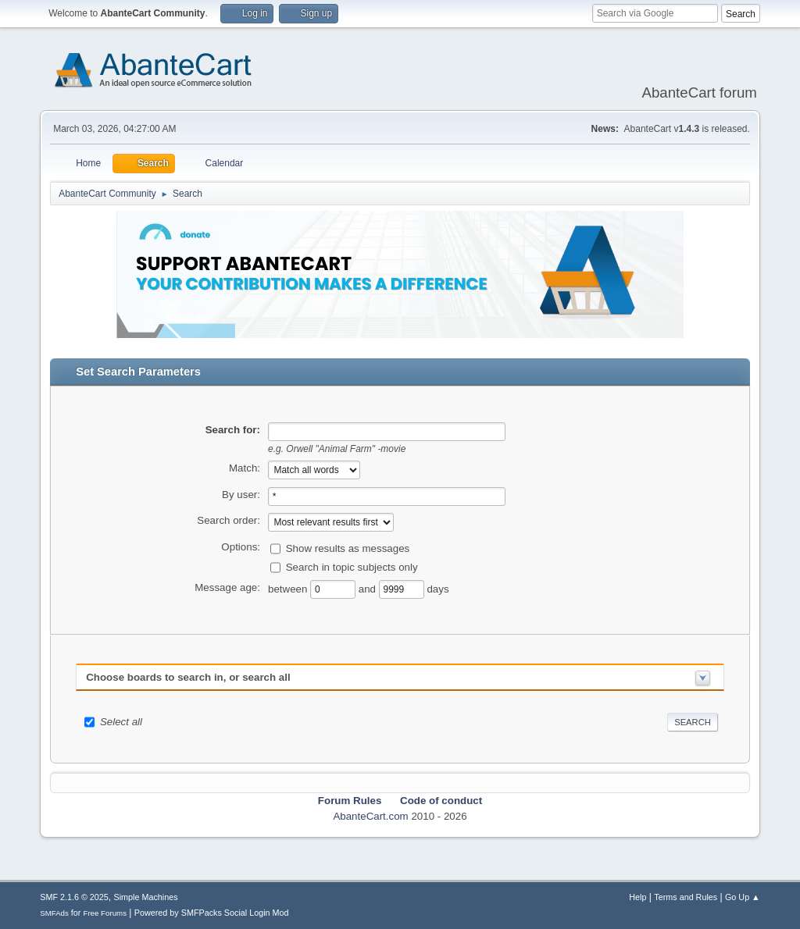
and (369, 589)
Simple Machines (146, 897)
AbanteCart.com (370, 816)
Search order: (228, 520)
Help (637, 897)
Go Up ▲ (742, 897)
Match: (244, 468)
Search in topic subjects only (352, 567)
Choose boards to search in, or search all (188, 677)
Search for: (232, 430)
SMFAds (54, 913)
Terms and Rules (685, 897)
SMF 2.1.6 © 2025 (74, 897)
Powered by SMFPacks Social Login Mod (211, 912)
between (289, 589)
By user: (241, 494)
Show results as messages (348, 548)
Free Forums (105, 913)
